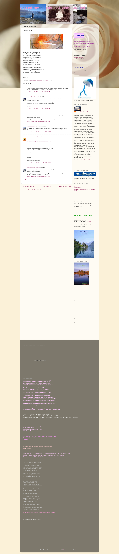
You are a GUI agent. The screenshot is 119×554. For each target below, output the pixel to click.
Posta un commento (30, 179)
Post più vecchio (65, 186)
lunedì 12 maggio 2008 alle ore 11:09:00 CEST (38, 91)
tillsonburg (65, 549)
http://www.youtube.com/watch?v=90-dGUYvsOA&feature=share (39, 512)
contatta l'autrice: (78, 57)
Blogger (77, 549)
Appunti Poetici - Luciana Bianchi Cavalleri (52, 8)
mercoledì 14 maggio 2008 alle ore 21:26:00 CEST (39, 141)
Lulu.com (89, 221)
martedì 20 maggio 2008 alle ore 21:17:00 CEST (39, 176)
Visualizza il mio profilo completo (82, 159)
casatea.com (77, 205)
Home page (47, 186)
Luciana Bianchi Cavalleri (33, 96)
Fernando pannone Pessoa (34, 137)
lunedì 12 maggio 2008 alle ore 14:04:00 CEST (38, 108)
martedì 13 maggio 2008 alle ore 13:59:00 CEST (39, 131)
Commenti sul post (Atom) (34, 189)
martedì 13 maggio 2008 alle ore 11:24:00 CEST (39, 121)
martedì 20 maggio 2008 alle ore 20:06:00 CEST (39, 162)
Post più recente (28, 186)
